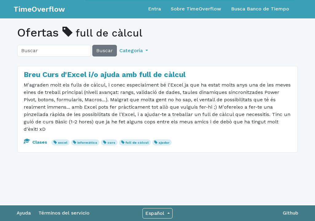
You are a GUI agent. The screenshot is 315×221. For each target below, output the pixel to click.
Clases (36, 142)
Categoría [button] (131, 50)
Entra (154, 9)
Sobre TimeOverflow (196, 9)
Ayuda (24, 213)
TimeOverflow (39, 9)
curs (111, 143)
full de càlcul (137, 143)
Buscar (104, 50)
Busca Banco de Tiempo (260, 9)
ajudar (163, 143)
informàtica (87, 143)
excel (62, 143)
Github (290, 213)
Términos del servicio (64, 213)
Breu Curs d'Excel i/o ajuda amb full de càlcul (104, 74)
